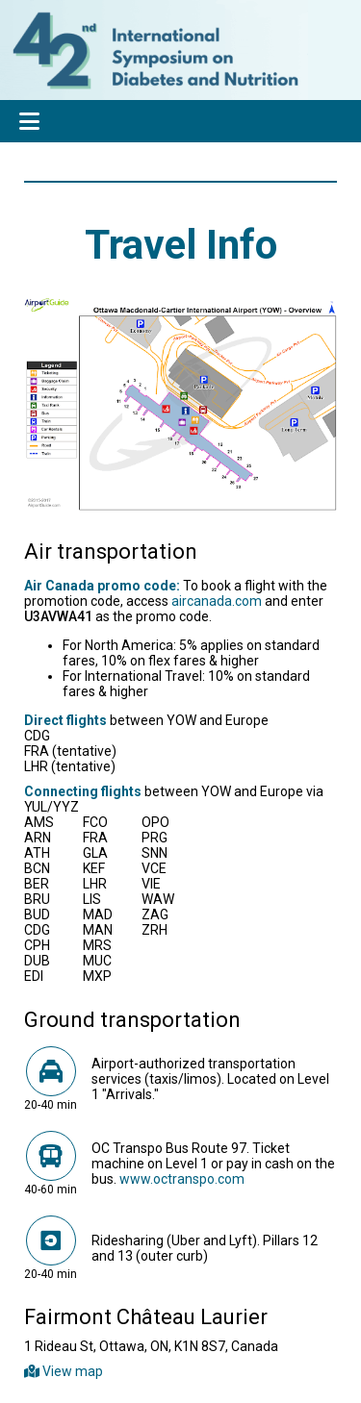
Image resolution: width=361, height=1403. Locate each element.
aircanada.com (216, 601)
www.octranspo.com (182, 1179)
